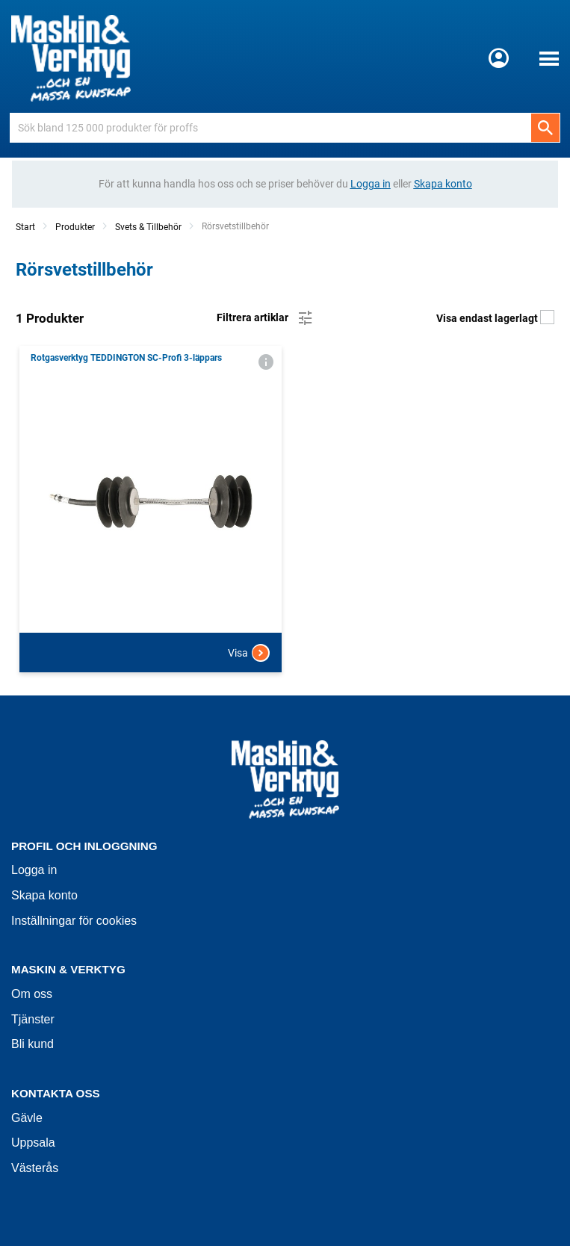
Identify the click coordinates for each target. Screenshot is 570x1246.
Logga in (34, 870)
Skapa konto (44, 895)
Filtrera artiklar (266, 318)
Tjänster (33, 1019)
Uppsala (33, 1142)
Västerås (34, 1168)
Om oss (31, 994)
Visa (249, 653)
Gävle (27, 1118)
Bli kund (32, 1044)
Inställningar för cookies (74, 920)
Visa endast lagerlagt (495, 318)
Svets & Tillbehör (148, 227)
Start (25, 227)
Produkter (75, 227)
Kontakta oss (55, 1093)
